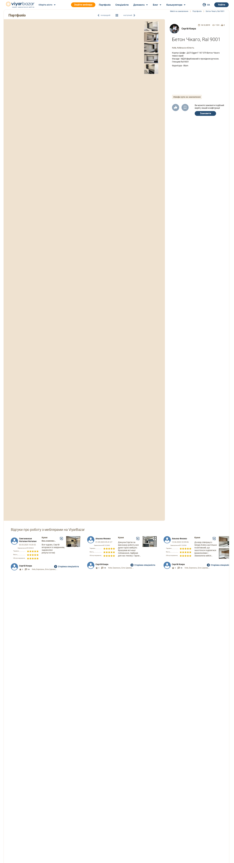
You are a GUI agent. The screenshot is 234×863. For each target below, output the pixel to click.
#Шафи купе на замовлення (187, 97)
